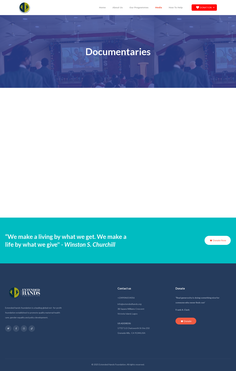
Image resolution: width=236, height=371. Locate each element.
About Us (117, 7)
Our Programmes (138, 7)
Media (158, 7)
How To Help (176, 7)
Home (102, 7)
